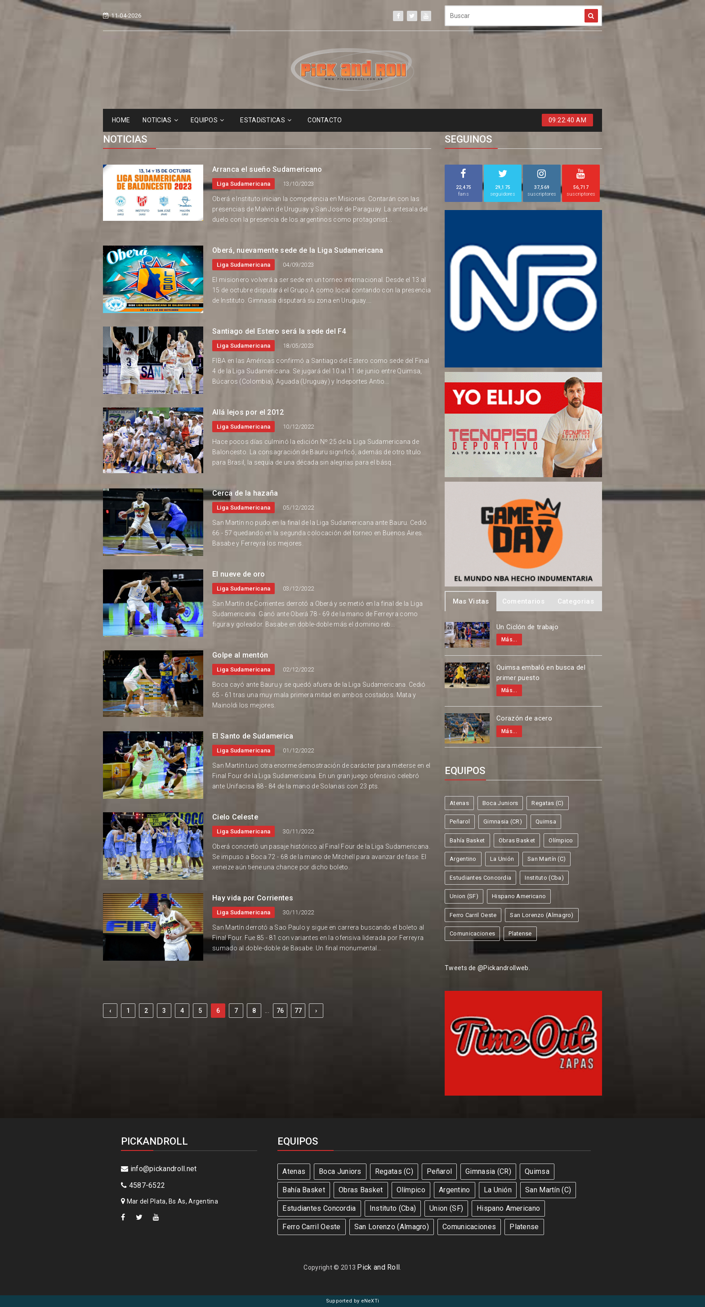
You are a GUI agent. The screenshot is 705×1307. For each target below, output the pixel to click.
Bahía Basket (467, 840)
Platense (520, 933)
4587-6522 (143, 1185)
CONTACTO (325, 120)
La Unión (502, 858)
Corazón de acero (524, 718)
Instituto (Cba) (544, 877)
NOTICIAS (160, 120)
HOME (121, 120)
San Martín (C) (546, 858)
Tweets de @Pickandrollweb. (487, 967)
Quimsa (545, 821)
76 (280, 1010)
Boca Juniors (500, 803)
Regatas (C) (547, 803)
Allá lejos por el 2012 (248, 412)
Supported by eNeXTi (352, 1301)
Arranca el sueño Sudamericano (267, 169)
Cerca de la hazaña (245, 493)
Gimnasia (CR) (502, 821)
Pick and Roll (378, 1267)
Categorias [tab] (576, 601)
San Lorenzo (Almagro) (541, 915)
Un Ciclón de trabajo (527, 627)
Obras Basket (517, 840)
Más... (509, 639)
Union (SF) (464, 896)
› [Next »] (316, 1010)
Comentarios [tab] (523, 601)
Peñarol (460, 821)
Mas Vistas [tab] (471, 601)
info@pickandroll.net (159, 1168)
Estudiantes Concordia (480, 877)
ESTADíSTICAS (265, 120)
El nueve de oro (238, 574)
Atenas (459, 803)
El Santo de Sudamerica (253, 736)
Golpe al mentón (240, 655)
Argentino (463, 858)
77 (298, 1010)
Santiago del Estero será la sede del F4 (279, 331)
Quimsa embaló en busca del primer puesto (540, 672)
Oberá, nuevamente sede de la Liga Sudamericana (298, 250)
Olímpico (561, 840)
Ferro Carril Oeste (473, 915)
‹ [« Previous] (110, 1010)
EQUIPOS (207, 120)
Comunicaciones (472, 933)
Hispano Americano (519, 896)
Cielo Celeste (235, 817)
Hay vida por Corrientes (252, 898)
